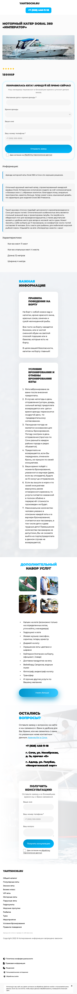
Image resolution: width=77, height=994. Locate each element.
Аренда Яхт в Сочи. (37, 737)
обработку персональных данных (38, 155)
